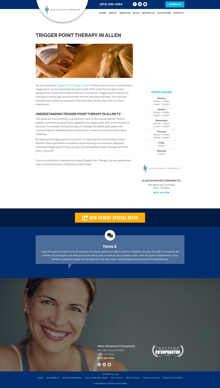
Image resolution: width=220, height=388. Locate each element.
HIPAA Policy (117, 378)
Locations (164, 13)
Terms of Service (151, 378)
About (113, 13)
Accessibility (52, 378)
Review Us (148, 13)
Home (102, 13)
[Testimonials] (110, 249)
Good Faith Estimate (173, 378)
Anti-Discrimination (72, 378)
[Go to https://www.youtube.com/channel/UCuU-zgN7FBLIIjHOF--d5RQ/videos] (145, 4)
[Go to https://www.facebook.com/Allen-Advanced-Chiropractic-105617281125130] (135, 4)
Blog (136, 13)
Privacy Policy (133, 378)
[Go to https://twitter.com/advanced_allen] (140, 4)
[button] (110, 218)
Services (125, 13)
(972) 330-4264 (111, 4)
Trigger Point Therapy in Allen (73, 85)
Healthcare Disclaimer (96, 378)
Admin (40, 378)
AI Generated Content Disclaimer (110, 384)
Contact (179, 13)
